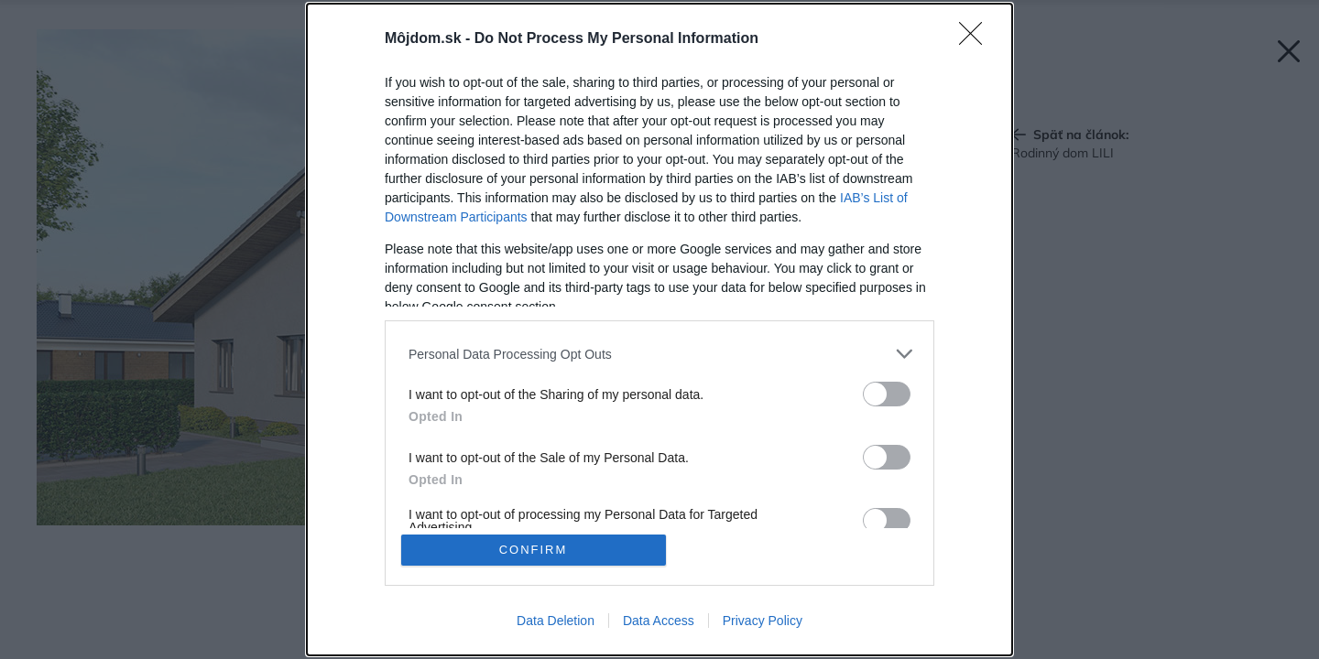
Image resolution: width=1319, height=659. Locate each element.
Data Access (658, 620)
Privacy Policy (762, 620)
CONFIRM (533, 549)
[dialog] (659, 329)
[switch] (886, 394)
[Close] (976, 39)
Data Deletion (555, 620)
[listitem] (659, 353)
